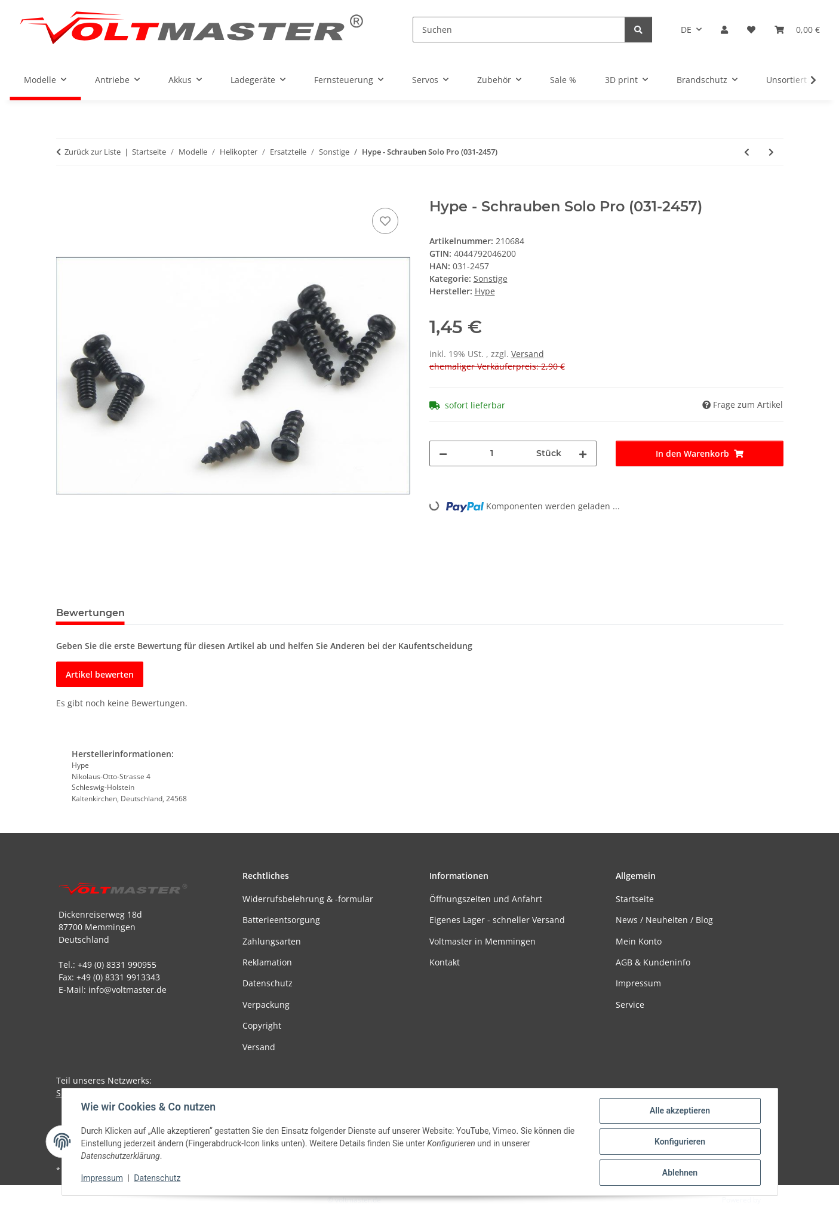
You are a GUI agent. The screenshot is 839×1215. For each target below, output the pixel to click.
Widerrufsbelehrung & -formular (307, 899)
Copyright (261, 1025)
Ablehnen (679, 1172)
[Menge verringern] (443, 453)
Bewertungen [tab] (90, 613)
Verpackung (266, 1004)
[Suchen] (519, 29)
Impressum (102, 1178)
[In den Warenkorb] (65, 191)
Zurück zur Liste (92, 151)
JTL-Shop (777, 1200)
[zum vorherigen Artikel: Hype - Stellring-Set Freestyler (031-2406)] (746, 152)
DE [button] (686, 29)
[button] (724, 29)
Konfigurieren (679, 1141)
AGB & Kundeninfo (653, 962)
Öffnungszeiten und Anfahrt (485, 899)
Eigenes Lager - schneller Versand (497, 919)
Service (630, 1004)
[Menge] (492, 453)
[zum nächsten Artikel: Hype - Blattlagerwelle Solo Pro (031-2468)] (771, 152)
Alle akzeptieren (680, 1110)
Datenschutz (157, 1178)
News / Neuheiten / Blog (664, 919)
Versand (527, 353)
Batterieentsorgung (281, 919)
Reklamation (267, 962)
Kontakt (444, 962)
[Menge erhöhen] (583, 453)
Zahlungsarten (271, 941)
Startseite (635, 899)
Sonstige (491, 278)
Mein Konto (639, 941)
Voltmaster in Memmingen (482, 941)
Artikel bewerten (100, 674)
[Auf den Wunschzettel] (385, 221)
